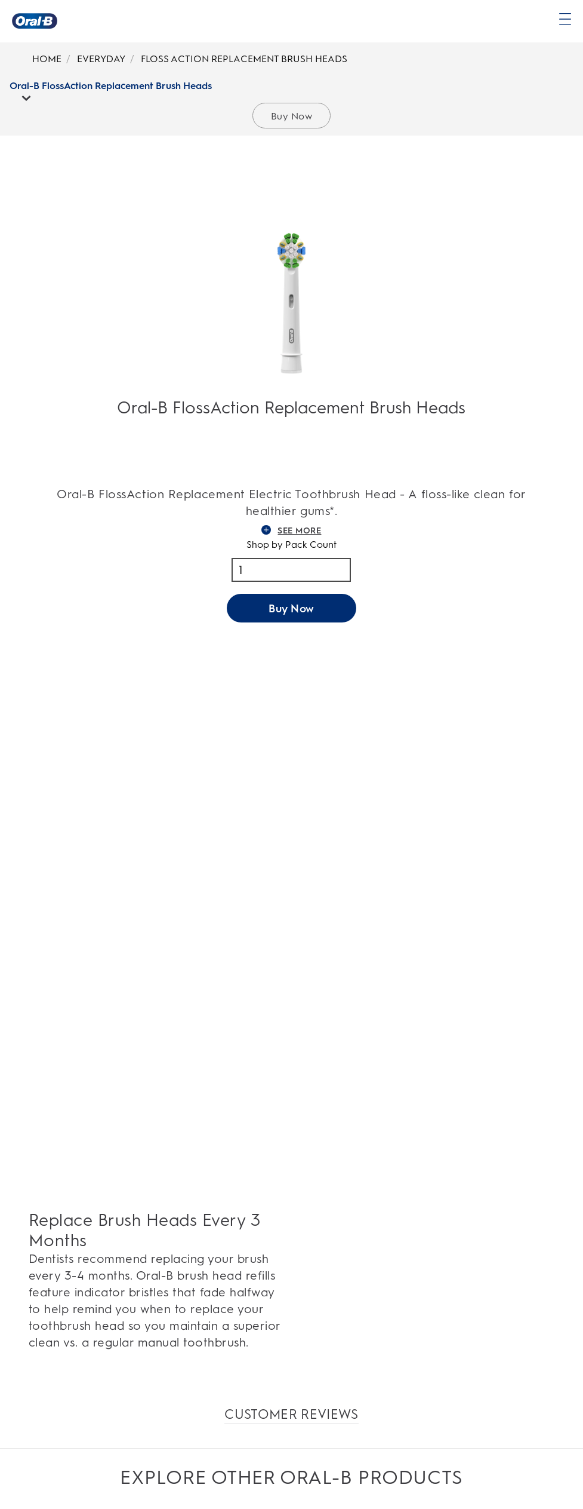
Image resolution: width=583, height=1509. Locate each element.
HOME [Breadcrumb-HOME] (46, 59)
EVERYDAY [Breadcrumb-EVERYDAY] (101, 59)
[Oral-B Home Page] (34, 21)
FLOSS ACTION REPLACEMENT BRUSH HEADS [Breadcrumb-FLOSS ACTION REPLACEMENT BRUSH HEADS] (244, 59)
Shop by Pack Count (291, 544)
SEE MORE (291, 530)
